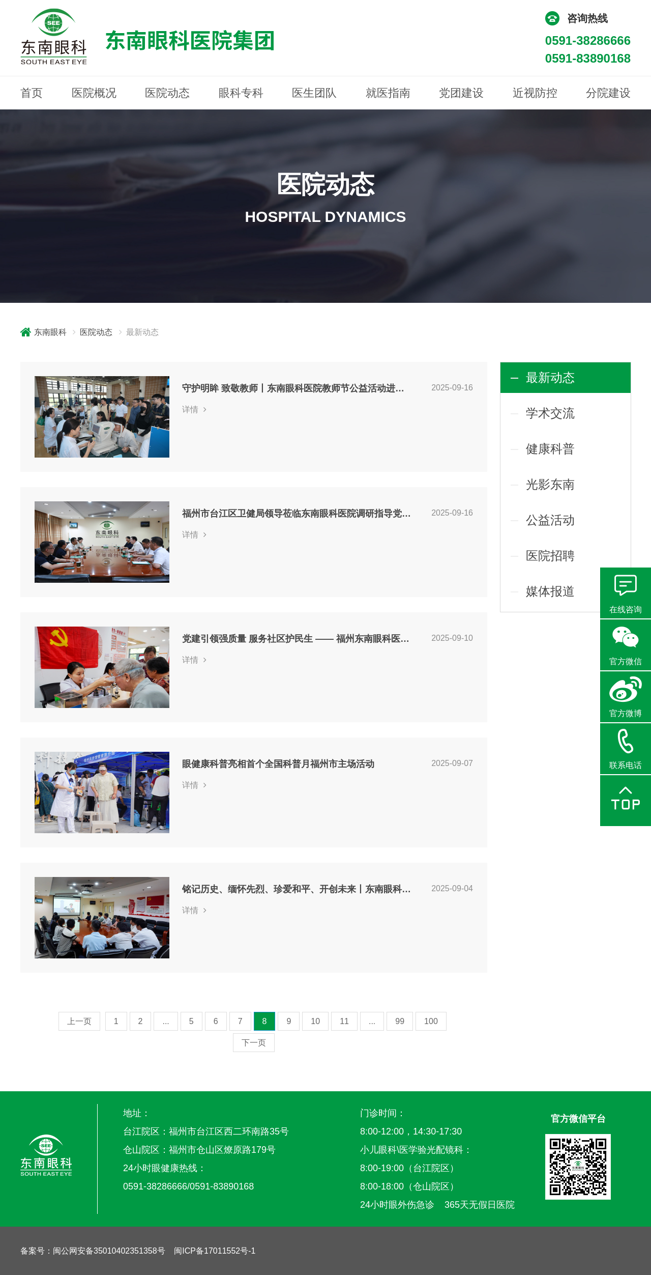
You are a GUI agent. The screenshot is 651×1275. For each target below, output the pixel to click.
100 (431, 1021)
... (165, 1021)
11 (344, 1021)
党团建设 (461, 93)
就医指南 (388, 93)
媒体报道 (550, 591)
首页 (31, 93)
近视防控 (535, 93)
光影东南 (550, 484)
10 (315, 1021)
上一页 (79, 1021)
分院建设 (608, 93)
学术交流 (550, 413)
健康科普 (550, 449)
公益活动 (550, 520)
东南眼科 (50, 332)
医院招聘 (550, 555)
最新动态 (550, 377)
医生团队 (314, 93)
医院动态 (167, 93)
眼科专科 (241, 93)
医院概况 (94, 93)
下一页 (254, 1042)
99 (399, 1021)
